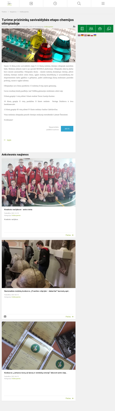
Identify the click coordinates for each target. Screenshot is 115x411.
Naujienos (13, 12)
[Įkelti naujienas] (31, 3)
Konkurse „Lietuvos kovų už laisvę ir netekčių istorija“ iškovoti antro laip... (35, 373)
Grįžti (9, 140)
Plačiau (68, 235)
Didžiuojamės (24, 12)
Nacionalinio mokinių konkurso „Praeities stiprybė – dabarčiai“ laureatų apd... (37, 291)
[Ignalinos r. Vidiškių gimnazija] (9, 3)
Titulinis (4, 12)
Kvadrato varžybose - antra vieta (18, 209)
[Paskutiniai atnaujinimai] (55, 3)
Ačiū (67, 128)
